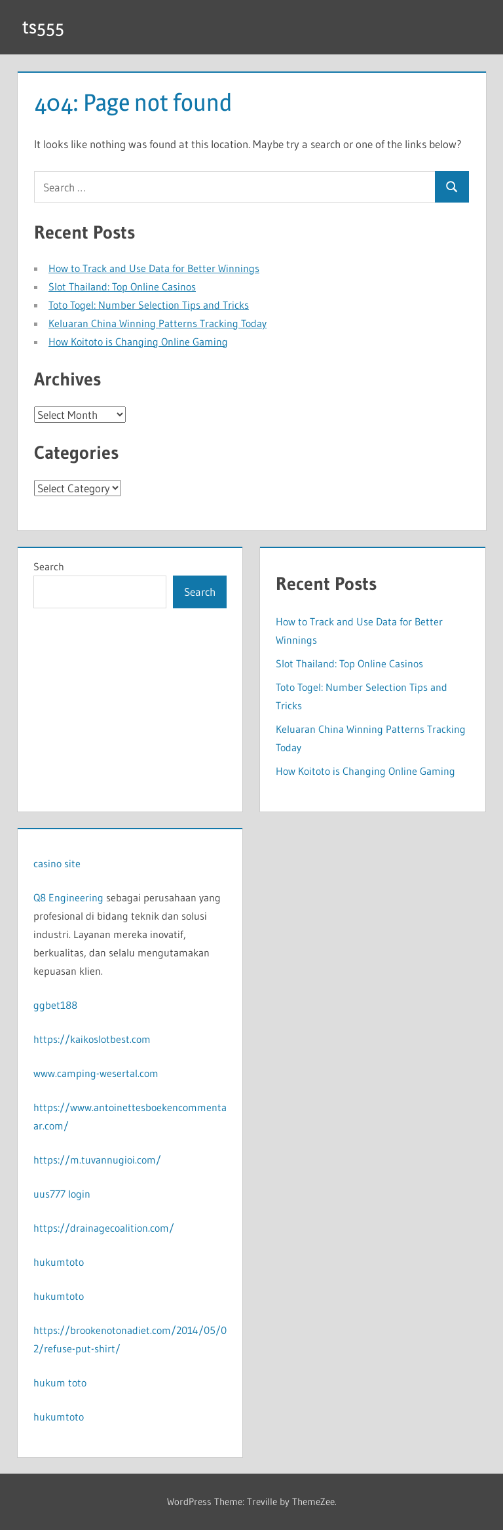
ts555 (43, 27)
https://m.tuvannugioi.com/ (97, 1159)
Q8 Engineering (68, 897)
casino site (57, 863)
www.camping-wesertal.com (95, 1073)
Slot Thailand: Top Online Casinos (122, 286)
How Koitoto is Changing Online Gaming (138, 341)
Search (48, 566)
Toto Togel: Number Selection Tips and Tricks (148, 304)
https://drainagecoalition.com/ (103, 1227)
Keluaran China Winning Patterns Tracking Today (157, 323)
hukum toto (59, 1382)
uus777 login (61, 1193)
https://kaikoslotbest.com (92, 1039)
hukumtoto (58, 1261)
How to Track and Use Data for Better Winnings (153, 268)
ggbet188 (55, 1004)
